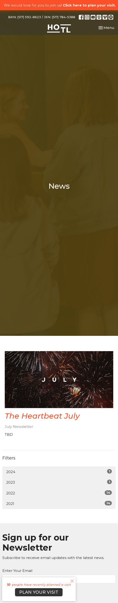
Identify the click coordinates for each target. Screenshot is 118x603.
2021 (59, 503)
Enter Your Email (17, 570)
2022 (59, 492)
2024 (59, 471)
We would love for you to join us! (60, 5)
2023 (59, 482)
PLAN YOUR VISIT (38, 592)
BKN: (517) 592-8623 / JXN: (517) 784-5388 (41, 17)
